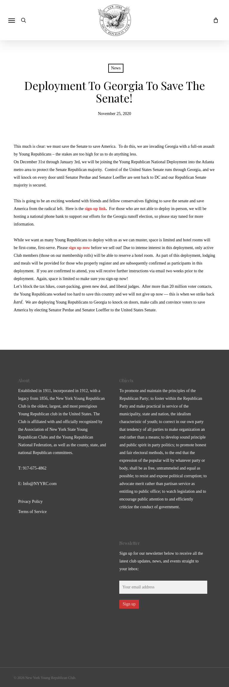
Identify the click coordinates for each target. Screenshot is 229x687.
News (116, 68)
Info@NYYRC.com (40, 483)
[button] (11, 20)
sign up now (79, 247)
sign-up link (95, 208)
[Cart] (214, 20)
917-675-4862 (34, 468)
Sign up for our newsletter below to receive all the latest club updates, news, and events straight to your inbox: (161, 561)
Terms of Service (32, 511)
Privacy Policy (30, 501)
